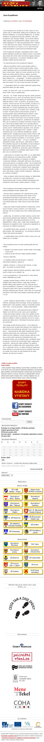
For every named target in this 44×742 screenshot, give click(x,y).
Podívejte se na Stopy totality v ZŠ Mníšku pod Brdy (18, 428)
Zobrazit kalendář (36, 469)
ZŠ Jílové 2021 (5, 436)
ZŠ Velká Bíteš (27, 21)
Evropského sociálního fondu (9, 735)
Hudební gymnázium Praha (10, 430)
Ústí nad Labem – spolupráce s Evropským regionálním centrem (21, 434)
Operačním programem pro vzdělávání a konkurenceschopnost (19, 737)
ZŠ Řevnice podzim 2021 (9, 432)
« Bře (3, 460)
